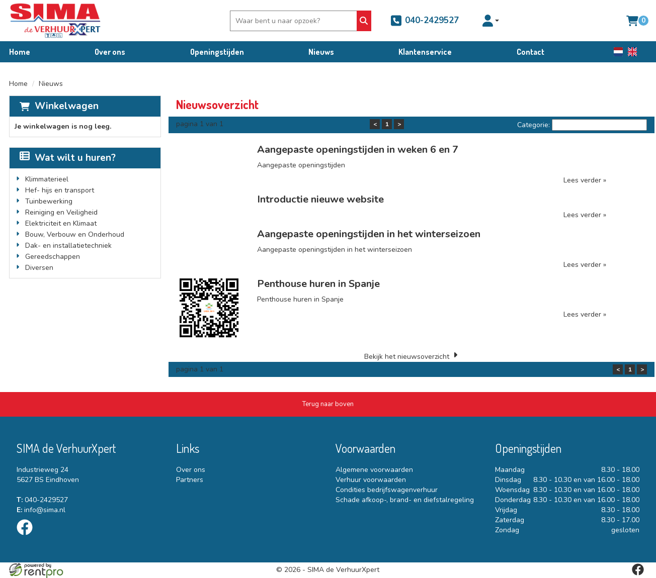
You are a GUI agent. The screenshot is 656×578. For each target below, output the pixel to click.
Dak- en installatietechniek (68, 245)
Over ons (110, 52)
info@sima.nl (41, 510)
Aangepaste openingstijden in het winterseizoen (368, 234)
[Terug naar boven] (328, 404)
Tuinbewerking (48, 201)
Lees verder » (584, 180)
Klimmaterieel (46, 179)
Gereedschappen (52, 256)
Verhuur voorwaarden (371, 480)
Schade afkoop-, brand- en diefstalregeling (405, 500)
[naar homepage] (55, 20)
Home (19, 52)
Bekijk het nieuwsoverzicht (406, 356)
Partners (189, 480)
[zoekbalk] (295, 21)
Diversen (39, 267)
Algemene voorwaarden (374, 469)
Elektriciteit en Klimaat (61, 223)
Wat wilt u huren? (68, 157)
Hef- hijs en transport (59, 190)
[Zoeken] (364, 21)
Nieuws (321, 52)
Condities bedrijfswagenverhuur (387, 490)
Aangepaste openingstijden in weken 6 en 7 (357, 149)
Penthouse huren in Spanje (318, 284)
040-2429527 (424, 21)
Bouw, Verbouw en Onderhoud (74, 234)
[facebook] (28, 537)
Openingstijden (217, 52)
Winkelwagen (67, 106)
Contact (530, 52)
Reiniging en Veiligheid (61, 212)
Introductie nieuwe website (320, 199)
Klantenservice (425, 52)
